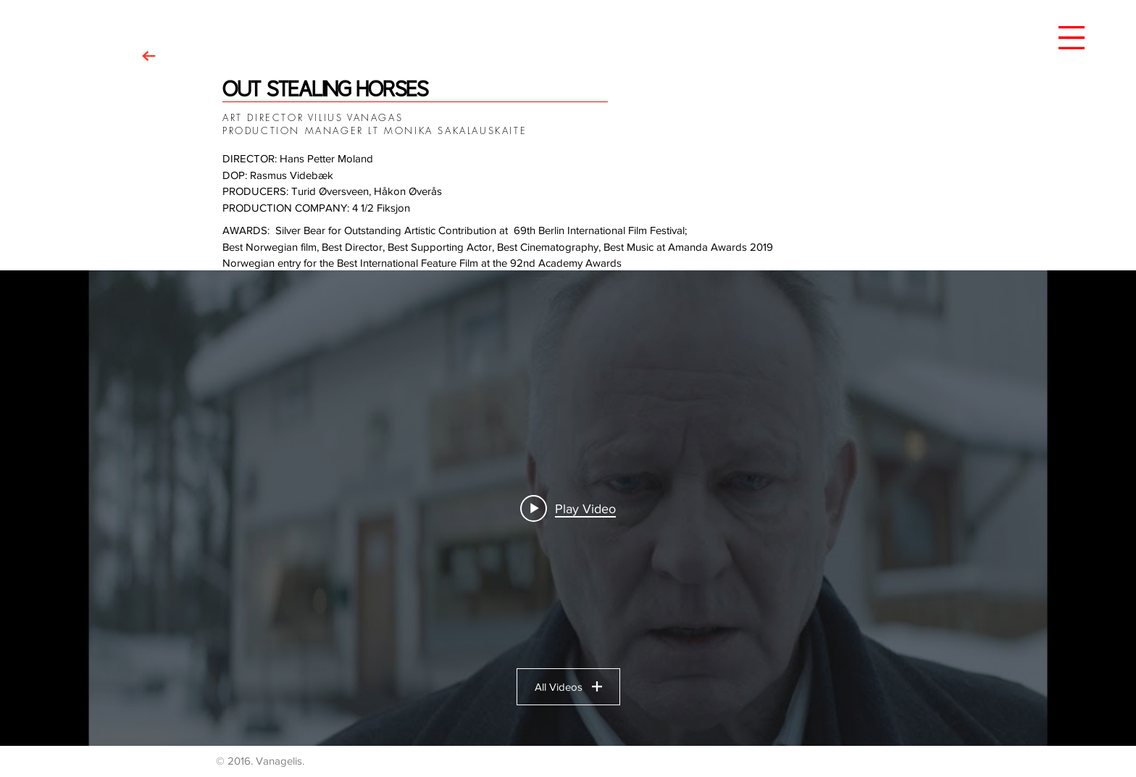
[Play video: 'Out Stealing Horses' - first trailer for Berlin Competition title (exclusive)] (568, 508)
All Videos (568, 687)
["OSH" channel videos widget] (568, 508)
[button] (1071, 37)
